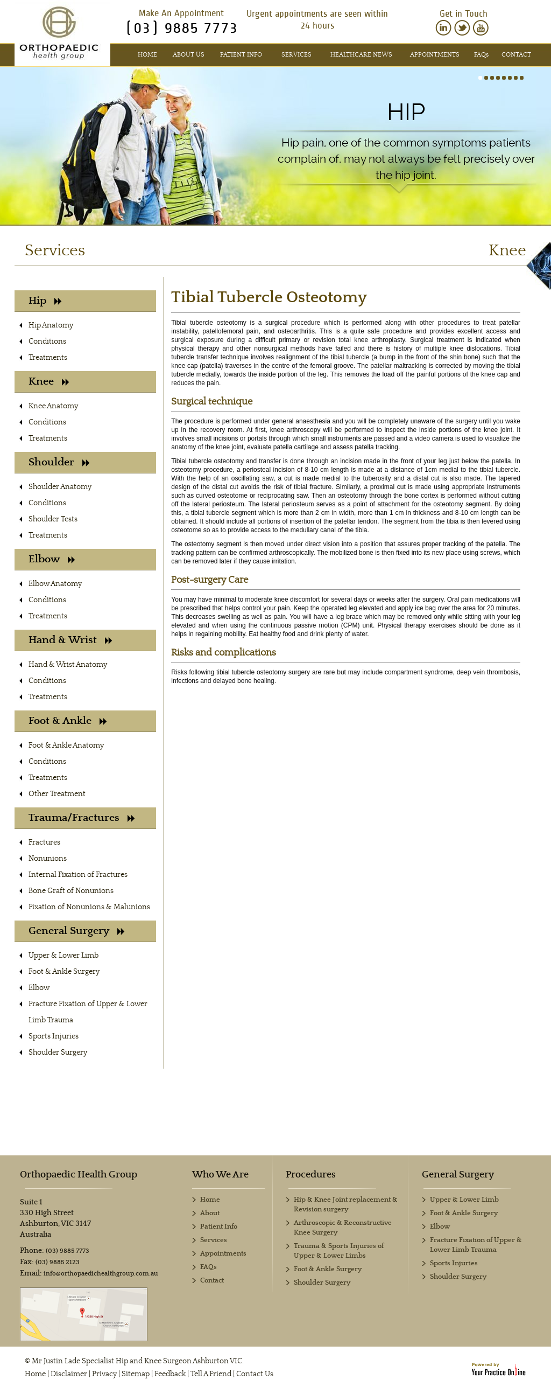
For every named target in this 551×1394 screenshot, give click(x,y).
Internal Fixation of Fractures (78, 874)
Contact (516, 54)
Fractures (44, 842)
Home (147, 54)
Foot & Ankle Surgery (64, 971)
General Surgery (77, 931)
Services (296, 54)
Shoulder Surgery (58, 1052)
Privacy (104, 1374)
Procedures (311, 1174)
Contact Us (254, 1374)
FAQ (481, 54)
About (210, 1213)
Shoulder (59, 462)
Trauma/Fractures (82, 818)
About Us (188, 54)
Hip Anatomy (51, 325)
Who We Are (220, 1174)
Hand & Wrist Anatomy (68, 664)
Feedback (170, 1374)
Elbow (52, 559)
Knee (49, 381)
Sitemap (136, 1374)
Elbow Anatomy (55, 584)
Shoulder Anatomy (60, 487)
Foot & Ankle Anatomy (66, 745)
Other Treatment (57, 794)
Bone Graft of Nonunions (71, 891)
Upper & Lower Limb (63, 955)
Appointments (435, 54)
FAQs (208, 1267)
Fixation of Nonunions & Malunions (89, 907)
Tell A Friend (210, 1374)
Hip (406, 112)
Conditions (47, 341)
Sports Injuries (54, 1036)
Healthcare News (361, 54)
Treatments (48, 357)
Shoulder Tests (53, 519)
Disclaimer (69, 1374)
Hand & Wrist (70, 640)
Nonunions (48, 858)
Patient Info (241, 54)
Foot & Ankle (68, 721)
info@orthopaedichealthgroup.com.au (101, 1273)
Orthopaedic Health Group (78, 1174)
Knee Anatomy (53, 406)
